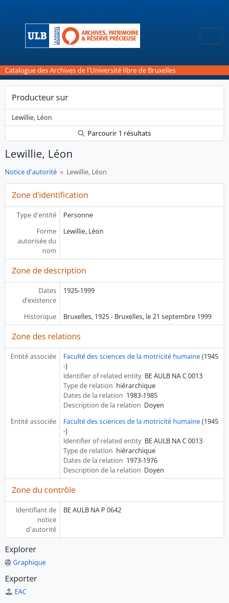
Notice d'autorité (31, 171)
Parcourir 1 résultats (114, 133)
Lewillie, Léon (32, 117)
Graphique (25, 562)
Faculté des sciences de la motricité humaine (131, 356)
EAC (15, 591)
